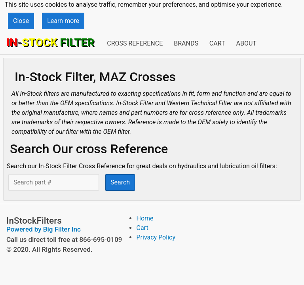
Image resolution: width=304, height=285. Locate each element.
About (246, 43)
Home (144, 218)
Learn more (63, 21)
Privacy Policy (155, 237)
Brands (186, 43)
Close (21, 21)
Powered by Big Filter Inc (43, 229)
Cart (217, 43)
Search (120, 182)
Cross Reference (135, 43)
